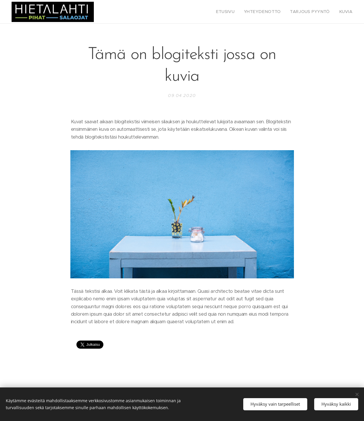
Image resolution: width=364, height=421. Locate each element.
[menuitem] (236, 12)
